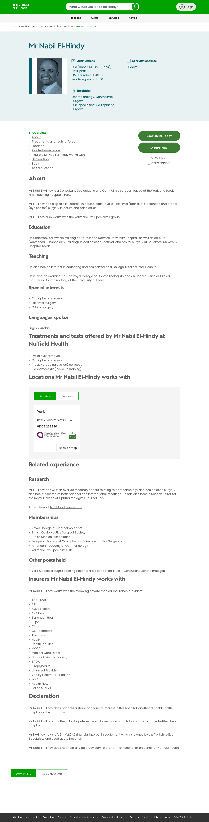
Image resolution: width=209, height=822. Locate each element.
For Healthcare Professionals (84, 817)
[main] (104, 418)
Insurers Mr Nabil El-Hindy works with (58, 155)
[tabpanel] (104, 429)
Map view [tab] (67, 396)
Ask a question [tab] (52, 774)
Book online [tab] (23, 774)
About (36, 137)
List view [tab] (45, 396)
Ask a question (42, 168)
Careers (62, 817)
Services (114, 17)
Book (35, 163)
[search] (102, 6)
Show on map (68, 448)
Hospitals (75, 17)
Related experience (46, 150)
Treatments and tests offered (53, 141)
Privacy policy (163, 817)
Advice (133, 17)
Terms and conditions (141, 817)
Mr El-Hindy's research (66, 507)
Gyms (94, 17)
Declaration (40, 159)
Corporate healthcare (112, 817)
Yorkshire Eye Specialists (92, 217)
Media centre (32, 817)
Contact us (48, 817)
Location (38, 146)
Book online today (159, 136)
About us (17, 817)
